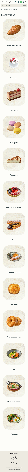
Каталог (8, 5)
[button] (16, 2)
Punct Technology (18, 467)
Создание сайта (9, 467)
